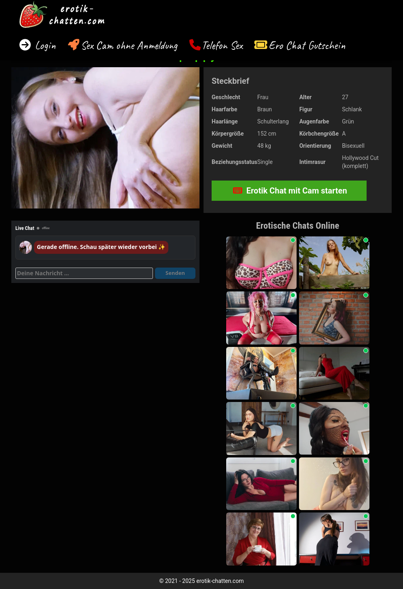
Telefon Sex (222, 45)
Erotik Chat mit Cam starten (290, 191)
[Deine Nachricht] (84, 273)
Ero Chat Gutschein (307, 45)
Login (44, 45)
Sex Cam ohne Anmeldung (129, 45)
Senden (175, 272)
